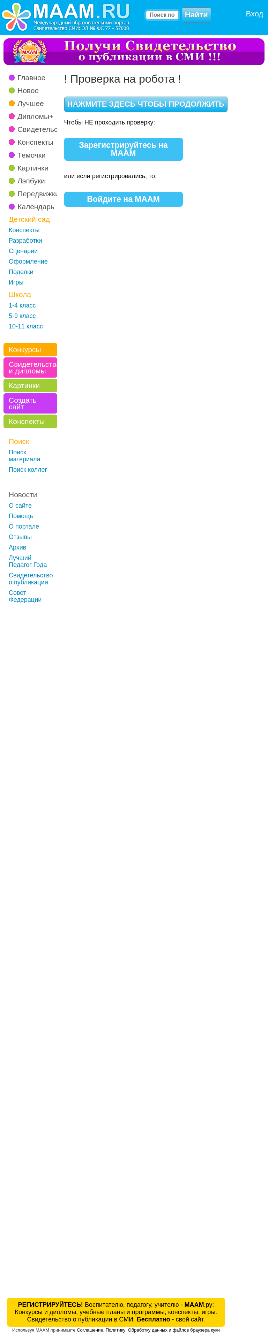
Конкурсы (25, 350)
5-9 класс (22, 315)
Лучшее (30, 103)
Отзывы (20, 536)
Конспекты (35, 142)
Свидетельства (43, 129)
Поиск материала (24, 456)
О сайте (20, 505)
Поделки (21, 271)
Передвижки (38, 194)
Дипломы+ (35, 116)
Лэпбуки (31, 181)
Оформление (28, 261)
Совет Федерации (25, 596)
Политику (116, 1330)
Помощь (21, 516)
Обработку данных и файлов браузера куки (174, 1330)
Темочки (31, 155)
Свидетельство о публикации (31, 579)
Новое (28, 90)
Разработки (25, 240)
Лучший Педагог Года (28, 561)
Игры (16, 282)
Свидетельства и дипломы (33, 367)
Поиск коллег (28, 469)
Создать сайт (23, 403)
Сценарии (23, 251)
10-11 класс (26, 326)
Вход (254, 13)
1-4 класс (22, 305)
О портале (24, 526)
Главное (31, 78)
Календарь (35, 207)
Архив (17, 547)
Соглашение (90, 1330)
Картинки (33, 168)
